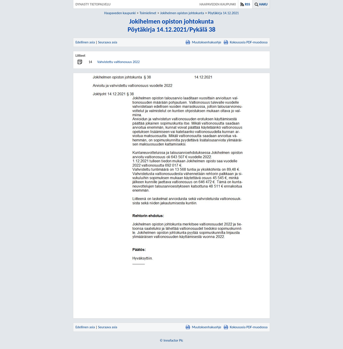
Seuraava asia (107, 42)
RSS (247, 4)
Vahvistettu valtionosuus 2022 (118, 62)
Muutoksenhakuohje (203, 42)
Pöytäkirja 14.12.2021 (223, 13)
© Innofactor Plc (171, 340)
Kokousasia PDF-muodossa (246, 42)
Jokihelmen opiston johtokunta (182, 13)
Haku (263, 4)
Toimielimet (148, 13)
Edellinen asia (85, 42)
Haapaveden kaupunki (120, 13)
